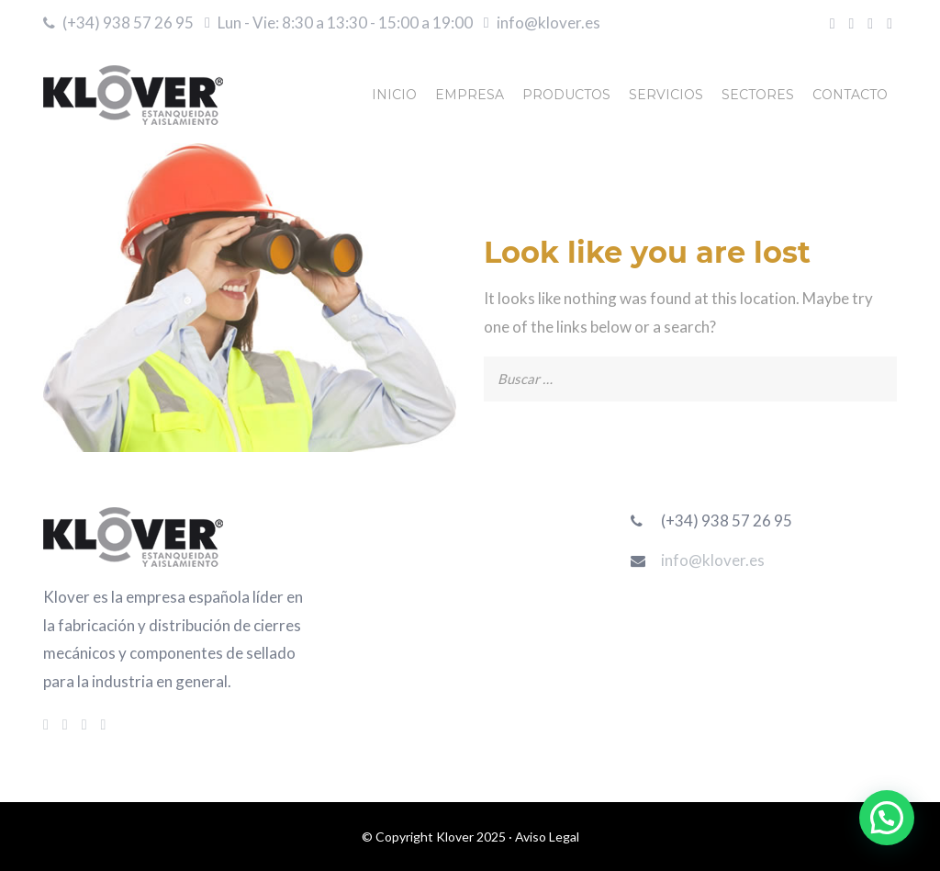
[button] (886, 817)
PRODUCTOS (566, 94)
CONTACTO (850, 94)
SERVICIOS (666, 94)
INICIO (394, 94)
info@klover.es (548, 22)
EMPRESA (469, 94)
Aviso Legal (547, 836)
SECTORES (758, 94)
